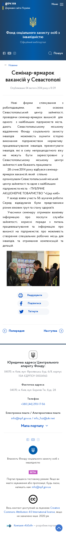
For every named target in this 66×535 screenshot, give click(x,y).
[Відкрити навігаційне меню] (61, 4)
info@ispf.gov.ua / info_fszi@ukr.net (33, 418)
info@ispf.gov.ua (41, 487)
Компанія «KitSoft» (23, 526)
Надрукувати (34, 295)
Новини (13, 65)
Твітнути (33, 311)
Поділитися (34, 303)
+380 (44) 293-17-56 (33, 404)
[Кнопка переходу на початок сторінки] (58, 527)
